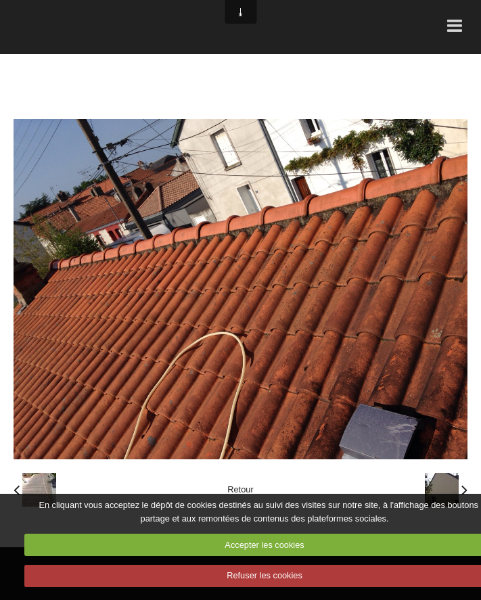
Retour (240, 489)
